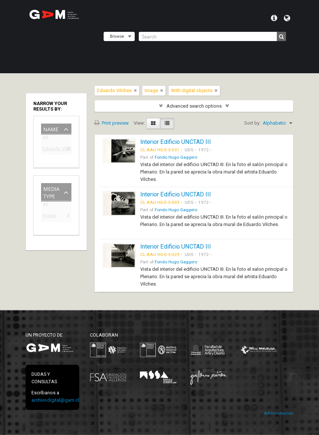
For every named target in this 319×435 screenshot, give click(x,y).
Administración (278, 413)
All (45, 139)
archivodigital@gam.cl (55, 400)
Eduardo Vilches (51, 149)
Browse (117, 36)
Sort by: (252, 123)
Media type (51, 191)
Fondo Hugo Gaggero (176, 157)
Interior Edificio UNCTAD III (175, 141)
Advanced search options (194, 106)
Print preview (111, 123)
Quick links (274, 18)
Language (287, 18)
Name (50, 129)
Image (49, 216)
